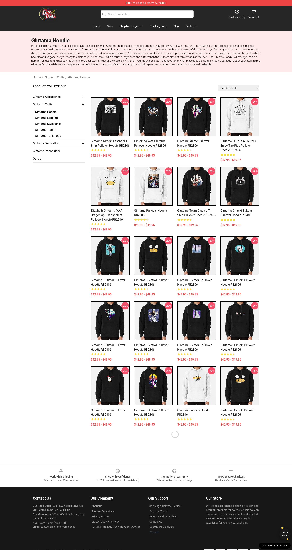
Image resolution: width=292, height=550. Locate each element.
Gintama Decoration (46, 143)
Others (37, 158)
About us (97, 506)
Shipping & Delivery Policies (164, 506)
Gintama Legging (46, 118)
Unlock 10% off (285, 533)
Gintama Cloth (54, 77)
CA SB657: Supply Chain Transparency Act (116, 526)
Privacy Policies (101, 516)
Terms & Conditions (103, 511)
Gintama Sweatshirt (48, 124)
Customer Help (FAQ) (161, 526)
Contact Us (155, 521)
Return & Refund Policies (163, 516)
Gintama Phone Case (47, 151)
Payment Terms (158, 511)
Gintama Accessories (47, 97)
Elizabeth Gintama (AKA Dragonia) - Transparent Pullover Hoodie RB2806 (107, 215)
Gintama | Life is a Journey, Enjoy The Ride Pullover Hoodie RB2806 (238, 145)
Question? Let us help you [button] (275, 545)
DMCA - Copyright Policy (106, 521)
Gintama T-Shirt (45, 130)
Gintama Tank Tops (48, 136)
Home (37, 77)
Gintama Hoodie (79, 77)
